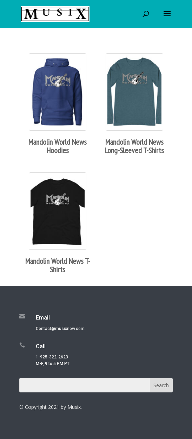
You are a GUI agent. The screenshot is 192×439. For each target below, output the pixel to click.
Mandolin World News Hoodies (57, 146)
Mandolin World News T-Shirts (57, 265)
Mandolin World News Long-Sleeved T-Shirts (134, 146)
